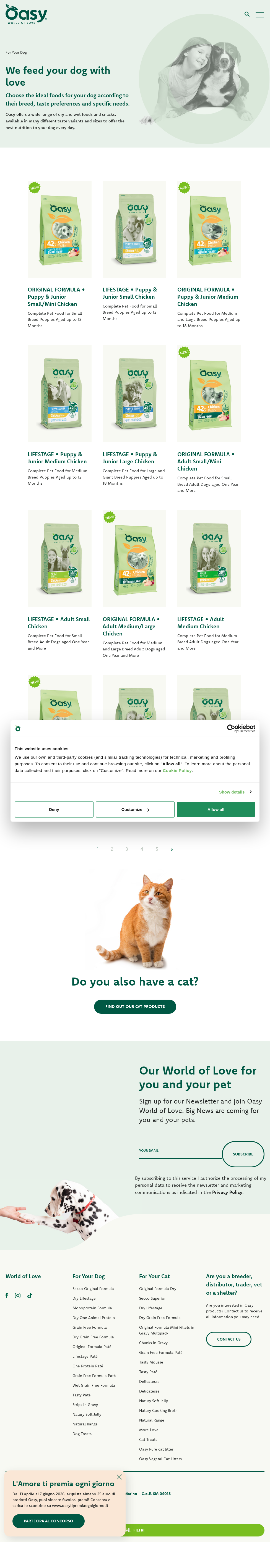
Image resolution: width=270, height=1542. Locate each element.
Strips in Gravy (85, 1404)
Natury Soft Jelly (86, 1414)
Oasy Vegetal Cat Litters (160, 1458)
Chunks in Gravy (153, 1342)
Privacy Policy (227, 1192)
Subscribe (243, 1154)
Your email (149, 1150)
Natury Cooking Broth (158, 1410)
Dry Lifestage (84, 1298)
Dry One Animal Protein (93, 1317)
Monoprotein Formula (92, 1307)
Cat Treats (148, 1439)
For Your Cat (154, 1276)
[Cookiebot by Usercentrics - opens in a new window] (231, 728)
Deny (54, 809)
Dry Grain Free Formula (93, 1337)
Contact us (228, 1339)
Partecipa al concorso (48, 1520)
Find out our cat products (135, 1006)
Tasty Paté (81, 1395)
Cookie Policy (177, 770)
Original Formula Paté (91, 1346)
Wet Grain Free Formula (93, 1385)
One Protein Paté (87, 1366)
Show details (232, 791)
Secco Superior (152, 1298)
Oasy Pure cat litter (156, 1449)
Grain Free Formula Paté (94, 1375)
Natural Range (85, 1424)
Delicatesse (149, 1381)
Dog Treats (82, 1433)
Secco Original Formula (93, 1288)
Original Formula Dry (157, 1288)
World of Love (23, 1276)
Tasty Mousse (151, 1362)
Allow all (215, 809)
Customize (135, 809)
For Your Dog (88, 1276)
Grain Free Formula (89, 1327)
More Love (149, 1429)
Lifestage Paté (85, 1356)
